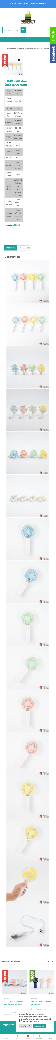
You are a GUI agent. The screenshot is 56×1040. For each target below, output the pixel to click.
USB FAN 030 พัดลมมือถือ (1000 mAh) (41, 1003)
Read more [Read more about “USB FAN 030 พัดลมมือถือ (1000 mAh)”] (41, 1009)
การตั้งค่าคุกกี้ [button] (25, 1026)
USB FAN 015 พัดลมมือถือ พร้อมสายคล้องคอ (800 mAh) (13, 1004)
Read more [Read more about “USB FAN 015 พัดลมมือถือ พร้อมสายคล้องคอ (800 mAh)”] (14, 1012)
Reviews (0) (25, 248)
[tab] (10, 247)
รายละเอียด (10, 248)
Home (9, 48)
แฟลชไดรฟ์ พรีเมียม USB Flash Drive (28, 3)
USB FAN (16, 48)
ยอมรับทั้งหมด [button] (39, 1026)
